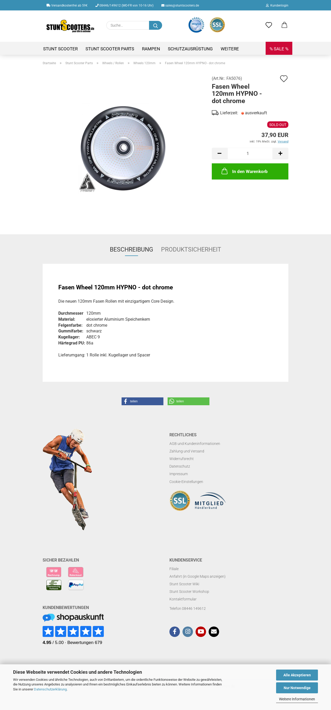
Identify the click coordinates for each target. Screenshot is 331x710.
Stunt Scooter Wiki (184, 584)
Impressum (178, 474)
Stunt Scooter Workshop (189, 591)
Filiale (174, 569)
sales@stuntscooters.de (180, 5)
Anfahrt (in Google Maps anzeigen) (197, 576)
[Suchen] (155, 25)
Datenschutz (179, 466)
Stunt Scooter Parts (109, 48)
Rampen (151, 48)
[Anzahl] (250, 153)
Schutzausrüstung (190, 48)
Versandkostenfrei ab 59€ (67, 5)
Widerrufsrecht (181, 459)
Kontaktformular (183, 599)
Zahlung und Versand (186, 451)
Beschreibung (131, 249)
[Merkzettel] (269, 25)
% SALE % (279, 48)
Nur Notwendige (297, 688)
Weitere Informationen (297, 699)
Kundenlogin (277, 5)
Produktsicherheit (191, 249)
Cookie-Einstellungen (186, 482)
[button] (284, 25)
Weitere (230, 48)
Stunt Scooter (60, 48)
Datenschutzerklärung (50, 689)
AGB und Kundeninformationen (194, 443)
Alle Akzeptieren (297, 675)
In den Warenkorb (244, 171)
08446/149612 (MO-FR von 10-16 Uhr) (124, 5)
